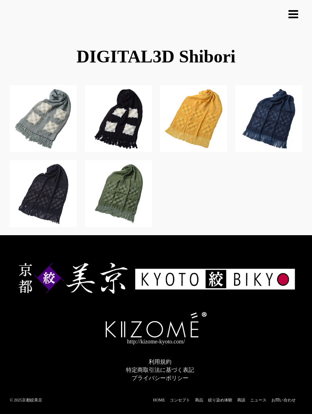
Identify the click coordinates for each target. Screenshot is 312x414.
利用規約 (160, 362)
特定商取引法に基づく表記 (160, 370)
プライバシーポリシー (160, 378)
